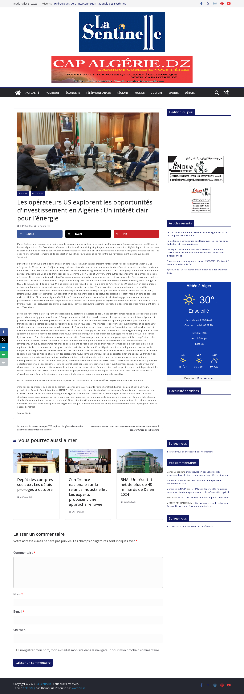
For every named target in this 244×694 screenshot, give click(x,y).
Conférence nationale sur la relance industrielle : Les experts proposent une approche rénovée (88, 492)
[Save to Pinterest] (136, 234)
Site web (19, 630)
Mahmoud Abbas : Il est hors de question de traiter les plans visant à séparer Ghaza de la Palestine (127, 428)
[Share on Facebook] (40, 234)
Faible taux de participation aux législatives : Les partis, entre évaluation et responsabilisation (198, 242)
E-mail (19, 611)
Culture (157, 92)
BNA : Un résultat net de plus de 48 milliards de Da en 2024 (137, 487)
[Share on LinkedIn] (4, 347)
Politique (52, 92)
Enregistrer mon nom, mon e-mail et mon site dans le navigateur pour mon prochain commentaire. (89, 650)
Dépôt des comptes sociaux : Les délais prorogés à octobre (35, 484)
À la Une (23, 193)
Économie (73, 92)
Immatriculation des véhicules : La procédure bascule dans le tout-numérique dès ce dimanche (198, 473)
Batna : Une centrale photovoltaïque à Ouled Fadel (203, 497)
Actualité (32, 92)
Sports (174, 92)
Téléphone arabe (98, 92)
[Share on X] (88, 234)
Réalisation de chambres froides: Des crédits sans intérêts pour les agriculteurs (197, 504)
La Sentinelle (43, 226)
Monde (140, 92)
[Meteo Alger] (199, 355)
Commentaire (24, 553)
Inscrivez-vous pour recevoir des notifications (190, 451)
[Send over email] (4, 354)
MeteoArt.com (205, 378)
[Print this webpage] (4, 362)
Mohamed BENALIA (176, 480)
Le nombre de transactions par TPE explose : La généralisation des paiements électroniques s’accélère (48, 428)
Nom (18, 594)
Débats (190, 92)
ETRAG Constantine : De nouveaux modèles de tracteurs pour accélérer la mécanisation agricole (198, 490)
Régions (122, 92)
